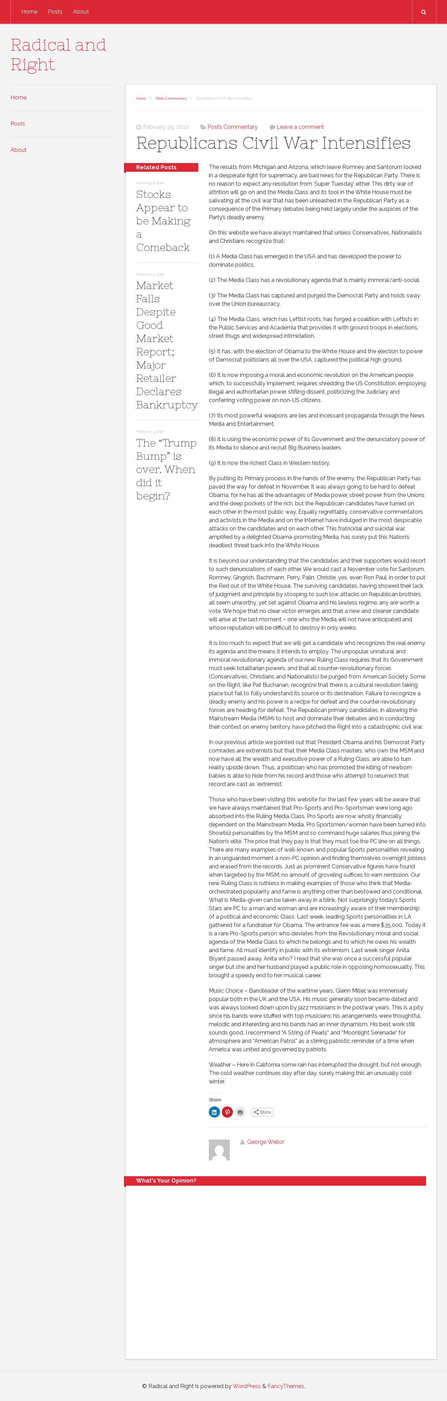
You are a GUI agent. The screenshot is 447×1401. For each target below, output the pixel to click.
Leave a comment (300, 127)
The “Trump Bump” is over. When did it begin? (166, 469)
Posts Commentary (171, 98)
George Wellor (265, 1142)
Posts (55, 11)
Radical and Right (58, 54)
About (81, 11)
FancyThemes (286, 1386)
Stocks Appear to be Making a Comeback (163, 220)
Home (29, 11)
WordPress (247, 1386)
